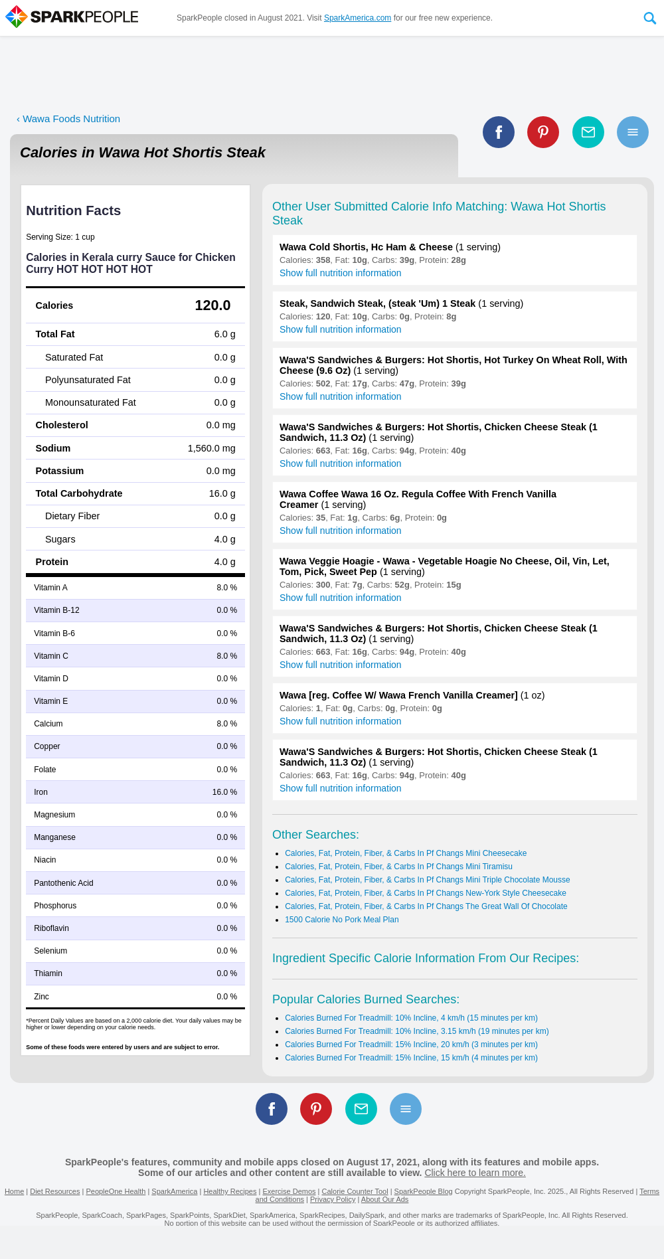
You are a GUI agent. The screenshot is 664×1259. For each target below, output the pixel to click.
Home (14, 1191)
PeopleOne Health (115, 1191)
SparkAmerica (174, 1191)
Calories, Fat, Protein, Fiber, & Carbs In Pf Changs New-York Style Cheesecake (425, 893)
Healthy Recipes (229, 1191)
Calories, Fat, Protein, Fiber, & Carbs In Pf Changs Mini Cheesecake (406, 853)
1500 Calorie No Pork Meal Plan (341, 919)
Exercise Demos (288, 1191)
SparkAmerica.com (357, 18)
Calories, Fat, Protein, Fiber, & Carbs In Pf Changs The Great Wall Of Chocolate (426, 906)
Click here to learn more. (475, 1172)
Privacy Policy (332, 1199)
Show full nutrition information (341, 273)
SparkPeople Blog (423, 1191)
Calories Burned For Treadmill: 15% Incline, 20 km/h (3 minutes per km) (411, 1044)
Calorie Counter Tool (355, 1191)
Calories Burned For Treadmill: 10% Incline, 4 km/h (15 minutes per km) (411, 1018)
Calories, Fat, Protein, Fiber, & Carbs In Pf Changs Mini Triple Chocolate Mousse (427, 879)
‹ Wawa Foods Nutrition (68, 118)
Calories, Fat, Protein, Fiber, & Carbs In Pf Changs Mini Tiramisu (399, 866)
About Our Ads (385, 1199)
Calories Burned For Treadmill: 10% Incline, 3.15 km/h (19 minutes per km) (417, 1031)
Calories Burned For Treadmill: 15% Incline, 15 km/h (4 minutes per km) (411, 1057)
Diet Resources (55, 1191)
